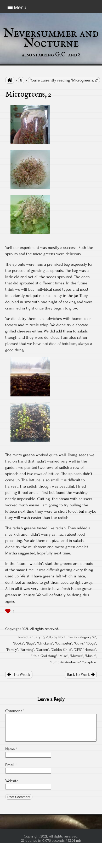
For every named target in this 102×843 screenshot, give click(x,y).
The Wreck (18, 674)
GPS (78, 650)
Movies (76, 656)
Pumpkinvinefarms (65, 662)
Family (12, 650)
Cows (79, 643)
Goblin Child (61, 650)
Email (11, 765)
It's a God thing (44, 656)
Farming (27, 650)
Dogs (91, 643)
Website (12, 780)
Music (90, 656)
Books (18, 643)
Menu (20, 7)
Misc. (63, 656)
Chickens (45, 643)
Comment (14, 711)
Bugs (30, 643)
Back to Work (81, 674)
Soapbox (90, 662)
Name (11, 749)
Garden (42, 650)
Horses (89, 650)
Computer (63, 643)
